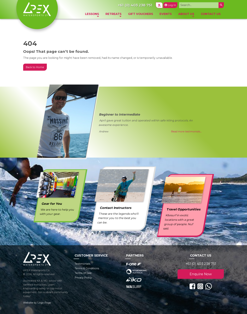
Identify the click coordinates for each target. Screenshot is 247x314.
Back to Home (35, 67)
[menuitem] (92, 15)
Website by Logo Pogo (37, 302)
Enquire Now (201, 274)
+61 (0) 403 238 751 (201, 264)
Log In (170, 5)
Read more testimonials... (186, 131)
